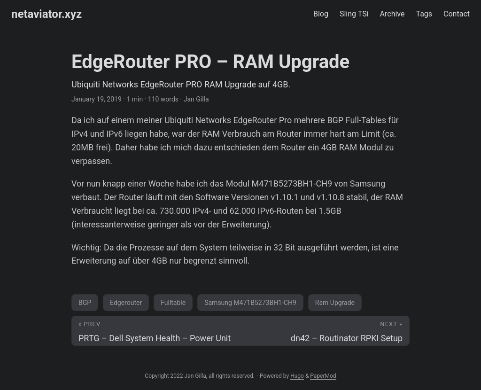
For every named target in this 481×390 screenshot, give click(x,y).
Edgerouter (126, 302)
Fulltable (173, 302)
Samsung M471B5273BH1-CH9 (250, 302)
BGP (84, 302)
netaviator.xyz (46, 14)
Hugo (297, 376)
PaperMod (323, 376)
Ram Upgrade (335, 302)
